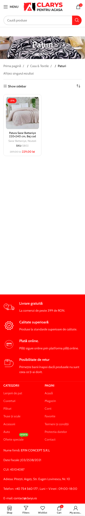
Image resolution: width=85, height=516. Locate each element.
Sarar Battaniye (17, 140)
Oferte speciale (15, 438)
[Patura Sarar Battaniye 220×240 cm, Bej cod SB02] (22, 113)
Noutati (32, 140)
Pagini (49, 385)
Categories (40, 54)
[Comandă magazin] (78, 86)
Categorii (11, 385)
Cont (48, 408)
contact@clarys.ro (25, 498)
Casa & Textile (39, 66)
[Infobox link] (42, 307)
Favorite (50, 416)
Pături (7, 408)
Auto (6, 432)
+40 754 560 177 (26, 489)
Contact (50, 439)
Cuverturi (9, 401)
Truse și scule (11, 416)
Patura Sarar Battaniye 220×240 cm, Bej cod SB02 (22, 136)
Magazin (50, 401)
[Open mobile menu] (11, 6)
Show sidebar (17, 86)
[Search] (42, 20)
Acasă (49, 393)
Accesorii (9, 424)
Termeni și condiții (57, 424)
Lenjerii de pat (12, 393)
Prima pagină (12, 66)
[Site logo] (43, 6)
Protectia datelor (56, 432)
